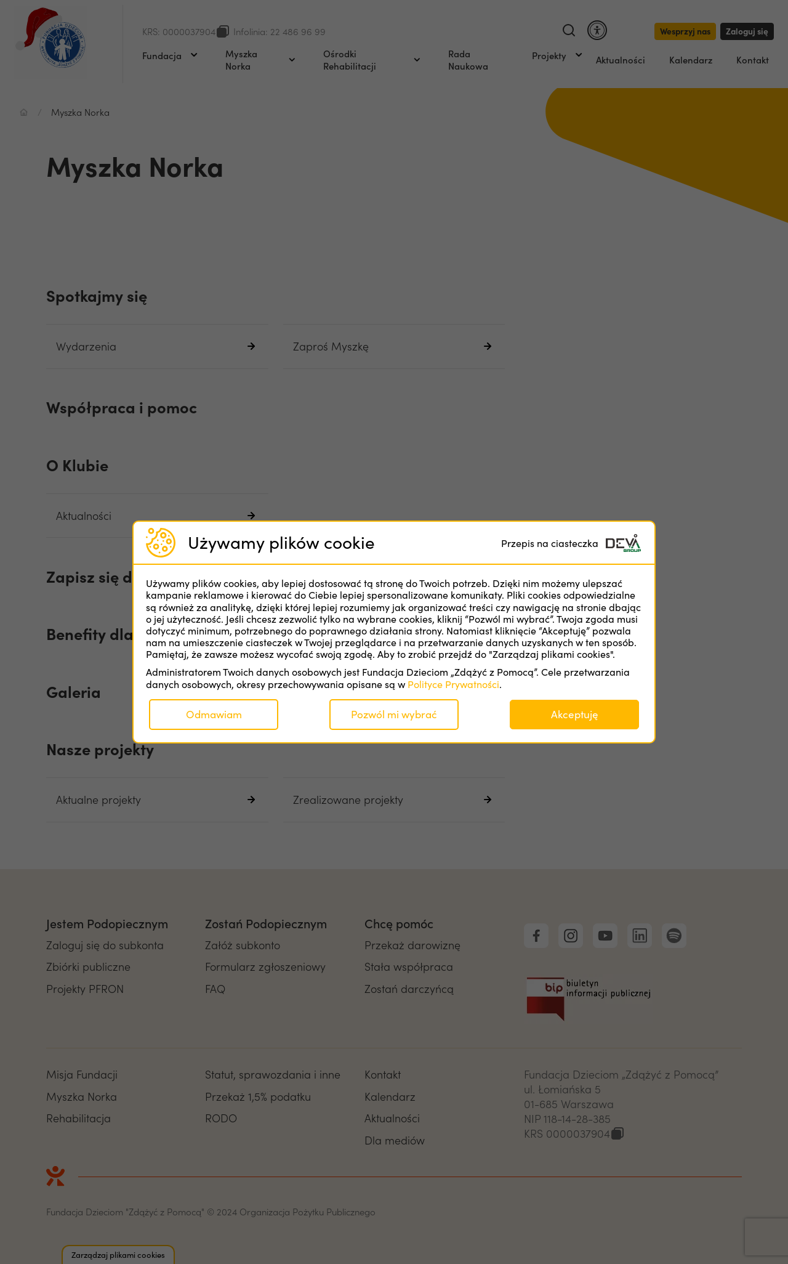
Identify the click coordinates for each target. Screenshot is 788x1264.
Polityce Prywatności (453, 684)
